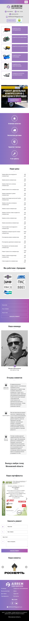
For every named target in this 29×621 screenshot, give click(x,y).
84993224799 (14, 14)
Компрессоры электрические (16, 65)
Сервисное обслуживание (20, 588)
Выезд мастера (5, 591)
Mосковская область (14, 617)
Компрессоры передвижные (16, 29)
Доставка (3, 593)
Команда (3, 588)
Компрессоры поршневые (16, 56)
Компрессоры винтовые (19, 37)
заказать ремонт (14, 316)
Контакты (16, 596)
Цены (15, 591)
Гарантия (15, 593)
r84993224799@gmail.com (15, 16)
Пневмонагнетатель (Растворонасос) (18, 74)
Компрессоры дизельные (20, 46)
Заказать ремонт (14, 550)
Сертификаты (5, 596)
